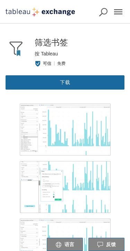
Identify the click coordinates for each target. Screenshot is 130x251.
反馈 (106, 245)
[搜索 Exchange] (103, 12)
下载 (65, 82)
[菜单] (118, 12)
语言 (64, 245)
